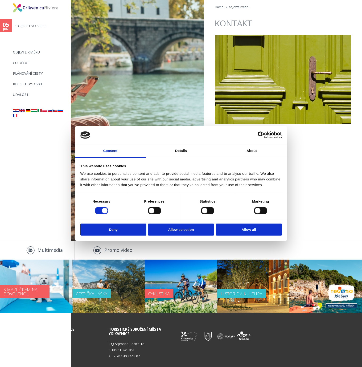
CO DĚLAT (21, 63)
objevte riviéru (26, 52)
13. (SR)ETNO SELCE (30, 26)
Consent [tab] (110, 151)
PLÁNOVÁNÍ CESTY (28, 73)
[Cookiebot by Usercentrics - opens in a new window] (261, 135)
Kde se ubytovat (28, 84)
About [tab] (252, 151)
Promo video (118, 250)
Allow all (249, 230)
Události (21, 94)
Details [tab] (181, 151)
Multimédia (50, 250)
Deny (113, 230)
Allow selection (181, 230)
